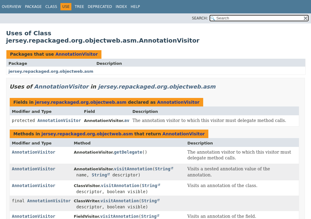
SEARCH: (200, 18)
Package (33, 7)
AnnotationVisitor (76, 54)
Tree (79, 7)
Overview (11, 7)
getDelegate (128, 152)
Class (51, 7)
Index (121, 7)
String (162, 168)
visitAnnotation (133, 168)
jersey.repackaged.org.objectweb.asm (51, 71)
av (126, 120)
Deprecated (100, 7)
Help (135, 7)
